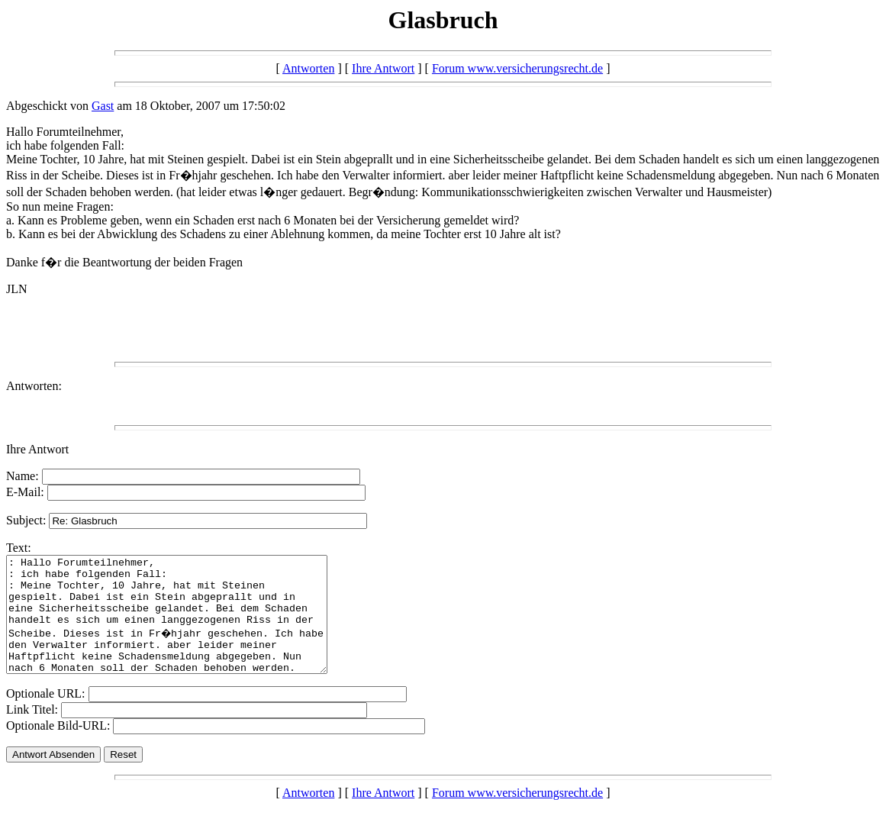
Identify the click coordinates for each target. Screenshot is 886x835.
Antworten (308, 68)
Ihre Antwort (383, 68)
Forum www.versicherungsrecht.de (517, 68)
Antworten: (34, 385)
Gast (103, 105)
